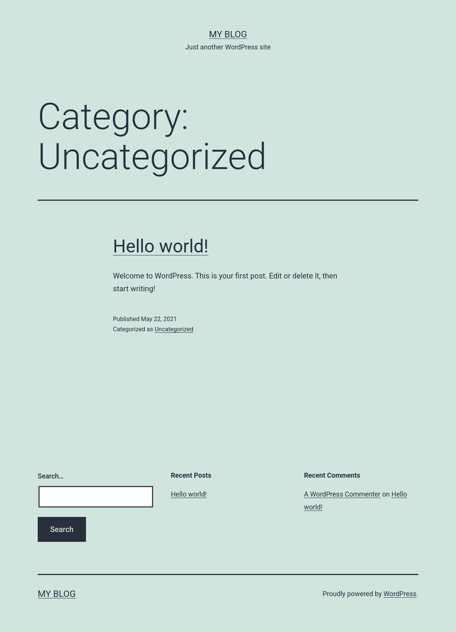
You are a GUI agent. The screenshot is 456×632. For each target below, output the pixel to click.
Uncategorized (174, 329)
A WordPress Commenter (342, 494)
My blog (228, 34)
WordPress (400, 594)
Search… (51, 476)
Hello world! (161, 246)
